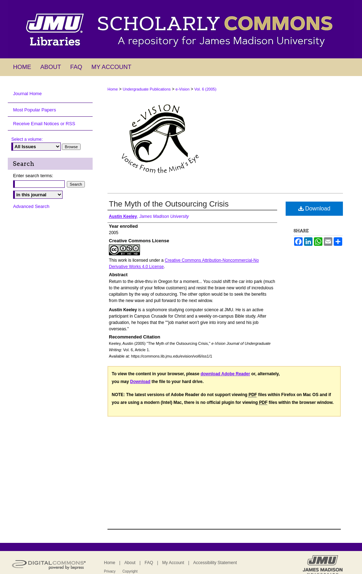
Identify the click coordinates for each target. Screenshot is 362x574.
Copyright (130, 571)
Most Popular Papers (34, 109)
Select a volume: (27, 139)
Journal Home (27, 93)
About (129, 562)
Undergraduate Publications (147, 89)
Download (314, 208)
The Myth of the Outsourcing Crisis (169, 203)
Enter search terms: (33, 175)
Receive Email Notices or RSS (44, 123)
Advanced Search (31, 206)
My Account (173, 562)
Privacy (110, 571)
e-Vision (183, 89)
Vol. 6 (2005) (205, 89)
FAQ (149, 562)
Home (112, 89)
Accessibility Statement (215, 562)
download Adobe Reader (225, 373)
